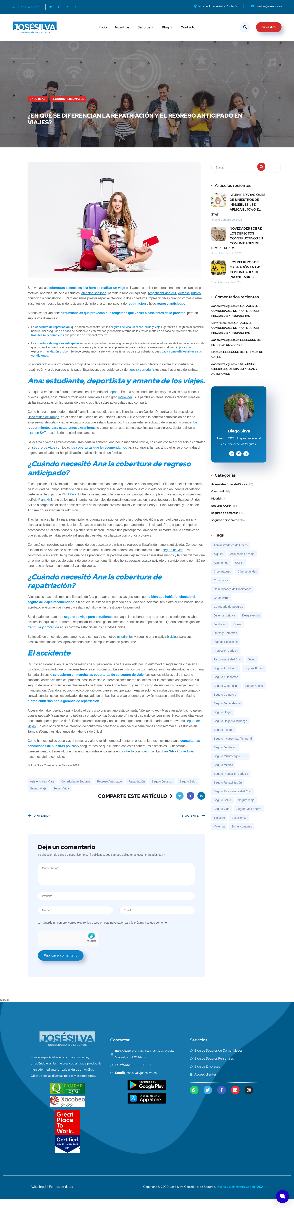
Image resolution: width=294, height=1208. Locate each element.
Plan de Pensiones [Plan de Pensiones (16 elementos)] (226, 650)
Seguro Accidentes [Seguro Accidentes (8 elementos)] (226, 676)
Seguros (144, 27)
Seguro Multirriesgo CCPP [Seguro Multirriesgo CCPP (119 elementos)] (230, 764)
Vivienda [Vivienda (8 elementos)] (219, 834)
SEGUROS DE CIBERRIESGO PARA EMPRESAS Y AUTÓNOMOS (234, 377)
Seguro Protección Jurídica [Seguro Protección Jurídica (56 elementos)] (231, 782)
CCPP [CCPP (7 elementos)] (239, 571)
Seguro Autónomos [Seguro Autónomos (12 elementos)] (226, 685)
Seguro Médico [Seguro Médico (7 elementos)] (223, 773)
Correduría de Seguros (75, 789)
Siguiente (193, 824)
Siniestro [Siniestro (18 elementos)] (219, 826)
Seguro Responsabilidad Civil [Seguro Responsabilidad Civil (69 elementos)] (232, 799)
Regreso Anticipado (109, 789)
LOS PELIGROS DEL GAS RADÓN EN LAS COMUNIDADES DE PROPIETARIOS (245, 277)
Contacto (188, 27)
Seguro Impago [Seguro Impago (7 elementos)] (223, 738)
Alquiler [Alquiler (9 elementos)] (218, 562)
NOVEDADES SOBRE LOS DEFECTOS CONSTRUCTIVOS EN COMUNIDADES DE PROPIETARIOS (237, 247)
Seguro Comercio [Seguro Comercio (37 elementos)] (225, 703)
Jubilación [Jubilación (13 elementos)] (220, 632)
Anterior (39, 824)
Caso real (38, 107)
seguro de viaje (43, 455)
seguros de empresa (224, 521)
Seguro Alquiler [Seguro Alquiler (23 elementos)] (254, 676)
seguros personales (68, 107)
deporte (114, 400)
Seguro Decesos (162, 789)
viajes (158, 335)
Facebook (190, 805)
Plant (42, 508)
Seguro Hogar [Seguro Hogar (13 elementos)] (223, 720)
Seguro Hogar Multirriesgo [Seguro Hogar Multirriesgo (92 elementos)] (230, 729)
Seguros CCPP (221, 514)
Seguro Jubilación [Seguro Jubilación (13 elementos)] (225, 755)
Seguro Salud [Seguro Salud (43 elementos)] (222, 808)
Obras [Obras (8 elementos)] (237, 632)
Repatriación (137, 789)
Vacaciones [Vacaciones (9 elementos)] (239, 826)
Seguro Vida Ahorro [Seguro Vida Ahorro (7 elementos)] (248, 817)
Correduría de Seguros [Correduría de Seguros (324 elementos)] (228, 615)
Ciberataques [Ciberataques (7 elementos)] (222, 580)
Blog (165, 27)
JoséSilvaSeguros (223, 314)
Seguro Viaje (38, 796)
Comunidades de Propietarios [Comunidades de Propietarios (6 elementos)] (232, 597)
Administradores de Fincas (229, 492)
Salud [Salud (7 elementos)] (251, 667)
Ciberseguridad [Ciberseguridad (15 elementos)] (247, 580)
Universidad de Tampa (43, 425)
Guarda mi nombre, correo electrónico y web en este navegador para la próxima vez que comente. (105, 931)
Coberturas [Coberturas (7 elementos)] (221, 588)
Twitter (180, 805)
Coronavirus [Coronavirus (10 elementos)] (221, 606)
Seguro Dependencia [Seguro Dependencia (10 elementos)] (227, 711)
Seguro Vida (61, 796)
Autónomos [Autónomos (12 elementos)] (221, 571)
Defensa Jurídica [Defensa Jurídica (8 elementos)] (224, 623)
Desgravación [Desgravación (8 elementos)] (251, 623)
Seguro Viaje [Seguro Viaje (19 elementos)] (246, 808)
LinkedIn (201, 805)
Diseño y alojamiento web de (240, 1195)
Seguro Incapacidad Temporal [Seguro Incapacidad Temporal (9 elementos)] (233, 747)
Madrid (216, 507)
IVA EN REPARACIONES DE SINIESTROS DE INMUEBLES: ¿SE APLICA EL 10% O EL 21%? (238, 213)
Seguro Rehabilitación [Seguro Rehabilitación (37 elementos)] (228, 791)
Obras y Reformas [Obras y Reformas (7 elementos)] (225, 641)
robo (65, 360)
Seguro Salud (188, 789)
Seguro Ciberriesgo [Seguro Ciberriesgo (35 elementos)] (226, 694)
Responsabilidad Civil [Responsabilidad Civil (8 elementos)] (227, 667)
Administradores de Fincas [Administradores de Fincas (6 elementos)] (231, 553)
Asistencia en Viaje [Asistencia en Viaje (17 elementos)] (242, 562)
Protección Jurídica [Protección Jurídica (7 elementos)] (226, 659)
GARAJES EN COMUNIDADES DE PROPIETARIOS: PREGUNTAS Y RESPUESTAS (235, 319)
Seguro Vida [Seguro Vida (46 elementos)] (221, 817)
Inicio (103, 27)
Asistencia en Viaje (42, 789)
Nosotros (122, 27)
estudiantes (125, 645)
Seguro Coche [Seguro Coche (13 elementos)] (254, 694)
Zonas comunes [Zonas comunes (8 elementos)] (242, 834)
